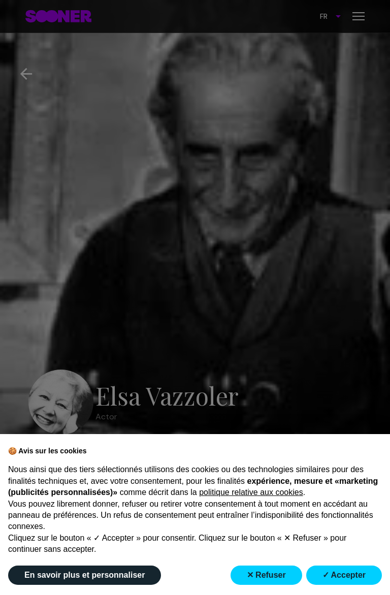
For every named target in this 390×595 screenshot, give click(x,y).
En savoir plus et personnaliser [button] (84, 575)
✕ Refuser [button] (266, 575)
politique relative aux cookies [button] (251, 492)
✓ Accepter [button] (344, 575)
